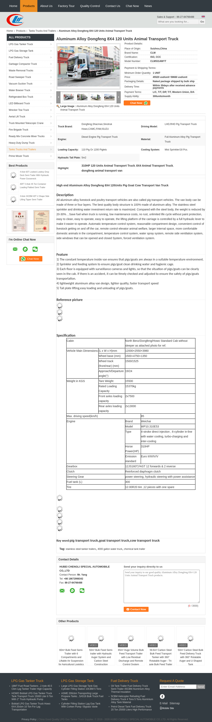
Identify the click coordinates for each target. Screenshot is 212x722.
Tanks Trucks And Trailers (42, 30)
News (148, 6)
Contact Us (112, 6)
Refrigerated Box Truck (21, 96)
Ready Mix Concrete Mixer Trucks (27, 136)
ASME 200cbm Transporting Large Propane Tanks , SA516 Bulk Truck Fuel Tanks (82, 696)
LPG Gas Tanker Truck (21, 44)
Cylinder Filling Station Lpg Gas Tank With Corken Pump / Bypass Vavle (80, 705)
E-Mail (164, 703)
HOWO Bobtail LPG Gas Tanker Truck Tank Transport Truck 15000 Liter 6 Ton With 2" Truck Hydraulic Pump (32, 696)
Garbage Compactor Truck (23, 64)
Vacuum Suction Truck (20, 83)
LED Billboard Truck (19, 103)
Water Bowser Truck (19, 90)
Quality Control (90, 6)
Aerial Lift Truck (17, 116)
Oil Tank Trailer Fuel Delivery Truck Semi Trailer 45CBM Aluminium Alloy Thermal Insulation (130, 689)
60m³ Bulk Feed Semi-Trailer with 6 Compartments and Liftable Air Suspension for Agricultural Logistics (71, 657)
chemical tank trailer (134, 549)
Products (29, 6)
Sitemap (174, 703)
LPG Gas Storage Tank (21, 50)
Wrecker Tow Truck (19, 110)
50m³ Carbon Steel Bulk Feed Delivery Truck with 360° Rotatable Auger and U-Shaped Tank (190, 657)
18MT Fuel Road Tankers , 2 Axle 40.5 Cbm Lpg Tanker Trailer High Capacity (32, 687)
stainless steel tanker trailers (81, 549)
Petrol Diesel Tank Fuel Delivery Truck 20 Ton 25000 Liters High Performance (131, 708)
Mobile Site (167, 708)
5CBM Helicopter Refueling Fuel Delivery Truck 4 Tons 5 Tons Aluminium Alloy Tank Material (132, 699)
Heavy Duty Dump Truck (22, 142)
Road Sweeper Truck (20, 77)
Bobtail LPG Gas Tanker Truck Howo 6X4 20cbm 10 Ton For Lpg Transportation (31, 706)
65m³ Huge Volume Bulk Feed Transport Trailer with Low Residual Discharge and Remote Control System (131, 657)
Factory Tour (66, 6)
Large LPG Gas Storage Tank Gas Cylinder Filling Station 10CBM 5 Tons (81, 687)
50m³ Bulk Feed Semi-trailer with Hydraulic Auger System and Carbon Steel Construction (101, 657)
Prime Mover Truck (19, 156)
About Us (46, 6)
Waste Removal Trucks (21, 70)
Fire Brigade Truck (18, 129)
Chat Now (132, 5)
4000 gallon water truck (110, 549)
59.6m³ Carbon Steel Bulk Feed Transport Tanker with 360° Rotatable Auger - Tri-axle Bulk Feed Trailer (160, 657)
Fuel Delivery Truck (19, 57)
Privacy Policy (28, 719)
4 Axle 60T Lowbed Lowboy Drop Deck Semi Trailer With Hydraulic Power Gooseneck (34, 175)
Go (202, 21)
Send (200, 686)
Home (13, 6)
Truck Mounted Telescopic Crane (26, 123)
